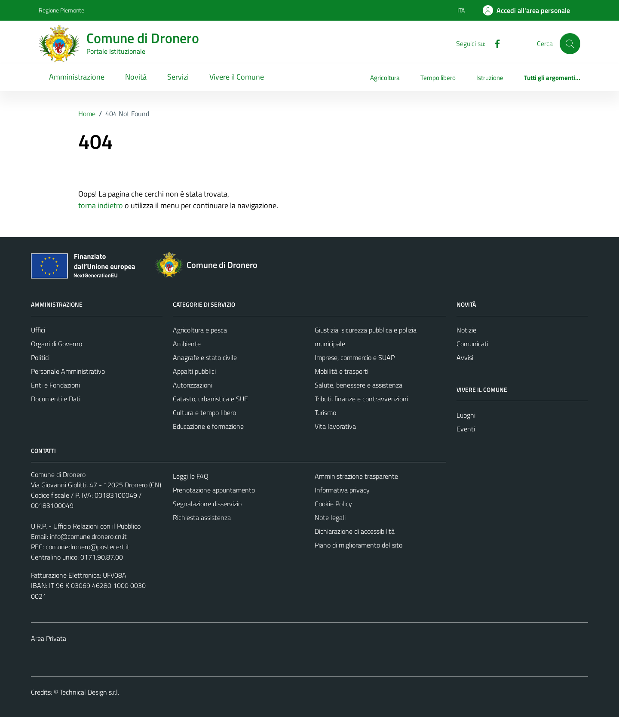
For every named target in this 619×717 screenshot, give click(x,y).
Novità (136, 77)
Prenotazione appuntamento (214, 490)
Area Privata (48, 638)
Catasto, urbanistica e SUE (210, 399)
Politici (40, 357)
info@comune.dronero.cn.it (88, 536)
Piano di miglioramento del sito (358, 545)
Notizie (466, 330)
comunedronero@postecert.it (87, 547)
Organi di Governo (56, 343)
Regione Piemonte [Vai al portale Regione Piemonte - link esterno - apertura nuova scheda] (61, 10)
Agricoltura (385, 78)
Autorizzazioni (192, 385)
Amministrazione (76, 77)
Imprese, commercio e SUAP (355, 357)
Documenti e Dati (55, 399)
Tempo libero (438, 78)
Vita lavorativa (335, 426)
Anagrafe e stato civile (205, 357)
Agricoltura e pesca (200, 330)
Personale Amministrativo (68, 371)
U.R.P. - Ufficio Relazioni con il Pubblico (86, 526)
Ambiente (187, 343)
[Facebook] (494, 43)
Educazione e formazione (208, 426)
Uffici (38, 330)
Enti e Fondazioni (55, 385)
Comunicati (472, 343)
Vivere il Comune (236, 77)
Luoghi (466, 415)
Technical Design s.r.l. (89, 692)
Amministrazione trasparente (356, 476)
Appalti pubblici (194, 371)
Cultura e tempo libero (204, 412)
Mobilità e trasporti (341, 371)
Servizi (178, 77)
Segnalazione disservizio (207, 504)
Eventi (466, 429)
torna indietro (100, 205)
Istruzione (489, 78)
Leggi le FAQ (190, 476)
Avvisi (465, 357)
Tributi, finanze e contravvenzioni (361, 399)
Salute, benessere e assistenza (358, 385)
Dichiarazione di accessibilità (355, 531)
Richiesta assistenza (202, 517)
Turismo (325, 412)
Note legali (330, 517)
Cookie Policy (333, 504)
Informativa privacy (342, 490)
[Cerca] (570, 43)
